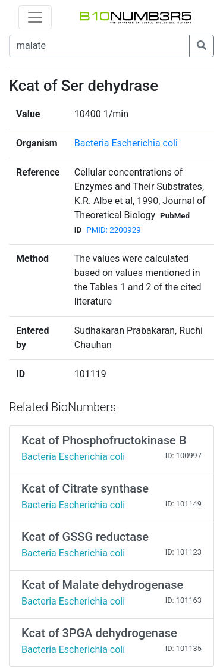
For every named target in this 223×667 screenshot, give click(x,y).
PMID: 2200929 (113, 230)
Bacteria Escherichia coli (126, 143)
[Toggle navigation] (35, 17)
